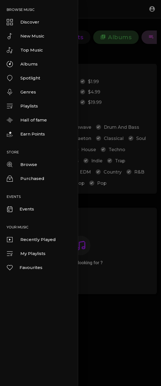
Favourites (24, 267)
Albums (22, 64)
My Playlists (26, 254)
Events (20, 209)
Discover (23, 22)
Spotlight (23, 78)
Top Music (25, 50)
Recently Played (31, 240)
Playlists (22, 106)
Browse (22, 165)
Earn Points (26, 134)
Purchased (25, 179)
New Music (25, 36)
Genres (21, 92)
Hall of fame (27, 120)
